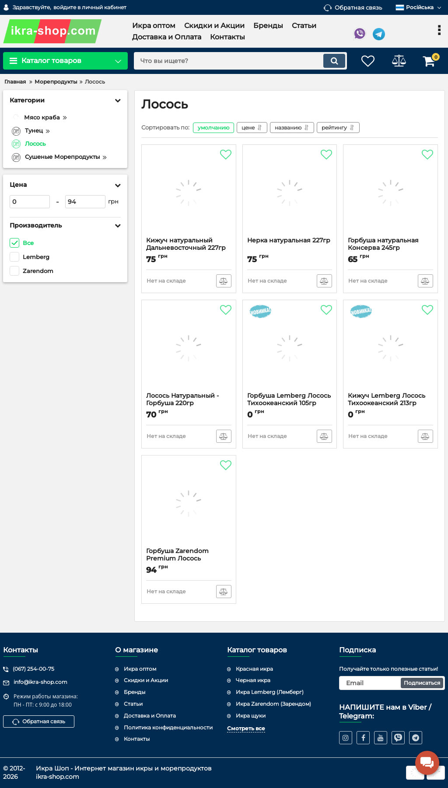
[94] (85, 201)
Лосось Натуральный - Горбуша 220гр (182, 399)
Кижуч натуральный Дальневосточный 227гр (186, 244)
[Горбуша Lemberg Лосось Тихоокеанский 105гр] (289, 348)
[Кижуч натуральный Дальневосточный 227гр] (188, 193)
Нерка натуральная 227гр (288, 240)
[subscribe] (392, 683)
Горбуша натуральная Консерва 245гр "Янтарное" (383, 248)
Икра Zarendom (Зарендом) (273, 703)
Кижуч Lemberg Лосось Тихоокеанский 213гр (386, 399)
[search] (240, 61)
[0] (30, 201)
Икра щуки (251, 715)
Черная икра (253, 680)
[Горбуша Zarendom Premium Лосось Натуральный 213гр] (188, 503)
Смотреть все (246, 728)
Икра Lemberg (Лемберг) (270, 692)
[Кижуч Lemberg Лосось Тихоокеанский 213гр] (390, 348)
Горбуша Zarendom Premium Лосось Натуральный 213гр (177, 558)
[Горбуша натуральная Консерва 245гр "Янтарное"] (390, 193)
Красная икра (254, 668)
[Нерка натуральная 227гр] (289, 193)
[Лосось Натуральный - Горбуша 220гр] (188, 348)
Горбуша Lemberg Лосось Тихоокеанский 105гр (289, 399)
